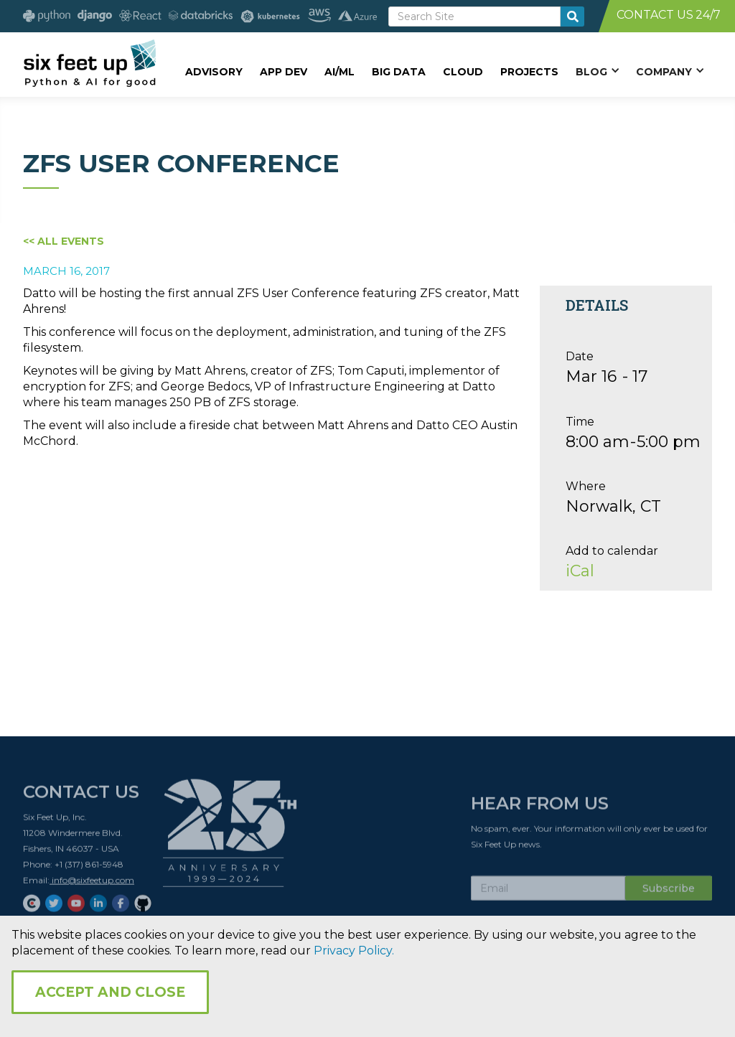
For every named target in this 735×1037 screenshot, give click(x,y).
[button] (597, 71)
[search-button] (572, 16)
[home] (89, 62)
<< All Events (63, 241)
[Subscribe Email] (548, 893)
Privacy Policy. (354, 950)
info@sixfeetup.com (92, 885)
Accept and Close (110, 992)
